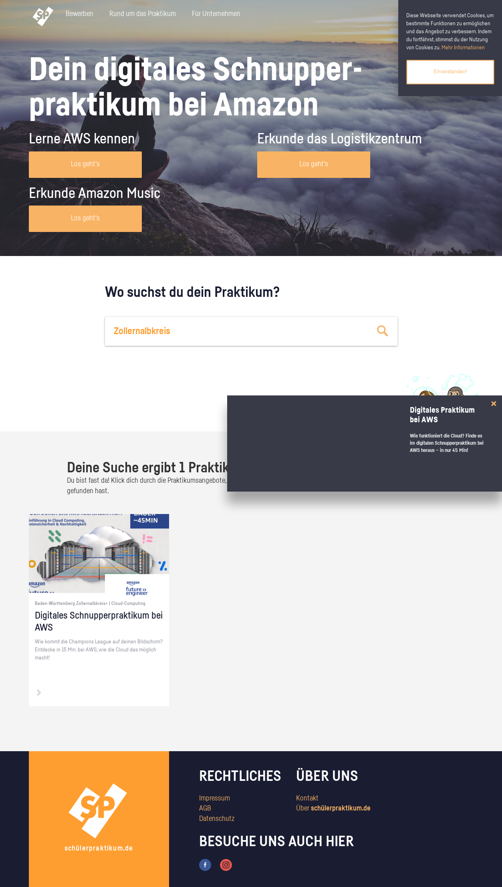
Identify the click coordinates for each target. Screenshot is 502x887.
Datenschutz (216, 818)
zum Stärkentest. (354, 411)
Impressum (214, 798)
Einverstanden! (450, 72)
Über (333, 808)
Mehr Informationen (463, 47)
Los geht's (85, 164)
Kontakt (307, 798)
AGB (205, 808)
